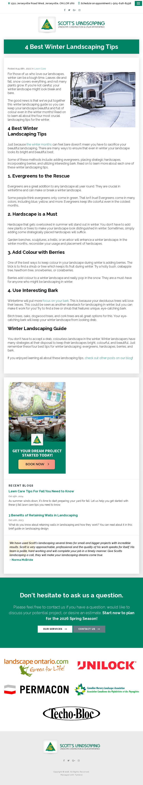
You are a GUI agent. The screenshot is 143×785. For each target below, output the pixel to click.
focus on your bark (55, 301)
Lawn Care (40, 68)
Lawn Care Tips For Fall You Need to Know (41, 491)
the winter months (39, 144)
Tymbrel (79, 775)
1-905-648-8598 (120, 3)
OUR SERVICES (52, 629)
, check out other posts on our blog (107, 358)
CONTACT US (86, 629)
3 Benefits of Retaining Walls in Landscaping (43, 515)
